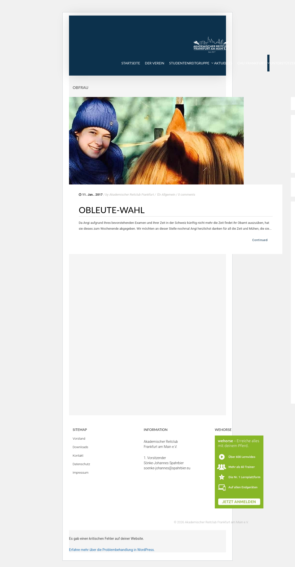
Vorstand (79, 438)
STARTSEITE (130, 63)
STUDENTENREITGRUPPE (189, 63)
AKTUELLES (223, 63)
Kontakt (78, 455)
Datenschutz (81, 464)
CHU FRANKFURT (251, 63)
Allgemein (168, 194)
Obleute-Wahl (112, 210)
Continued (260, 240)
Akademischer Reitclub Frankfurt (131, 194)
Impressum (80, 472)
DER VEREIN (154, 63)
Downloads (80, 447)
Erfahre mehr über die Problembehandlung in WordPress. (112, 550)
